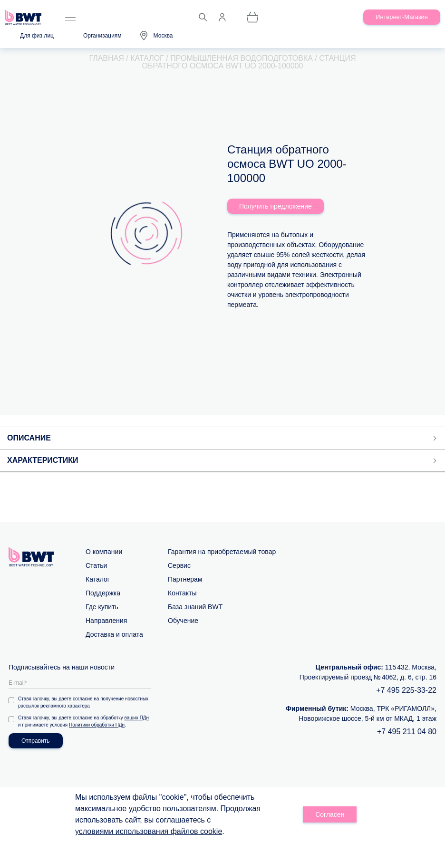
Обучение (183, 620)
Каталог (98, 579)
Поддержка (103, 593)
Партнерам (185, 579)
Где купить (102, 607)
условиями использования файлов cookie (148, 831)
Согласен (329, 814)
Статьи (96, 565)
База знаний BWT (195, 607)
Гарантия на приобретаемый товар (222, 551)
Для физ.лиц (37, 35)
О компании (104, 551)
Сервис (179, 565)
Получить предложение (275, 206)
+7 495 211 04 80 (406, 731)
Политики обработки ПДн (97, 724)
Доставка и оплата (114, 634)
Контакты (182, 593)
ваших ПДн (137, 717)
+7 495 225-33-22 (406, 690)
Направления (106, 620)
